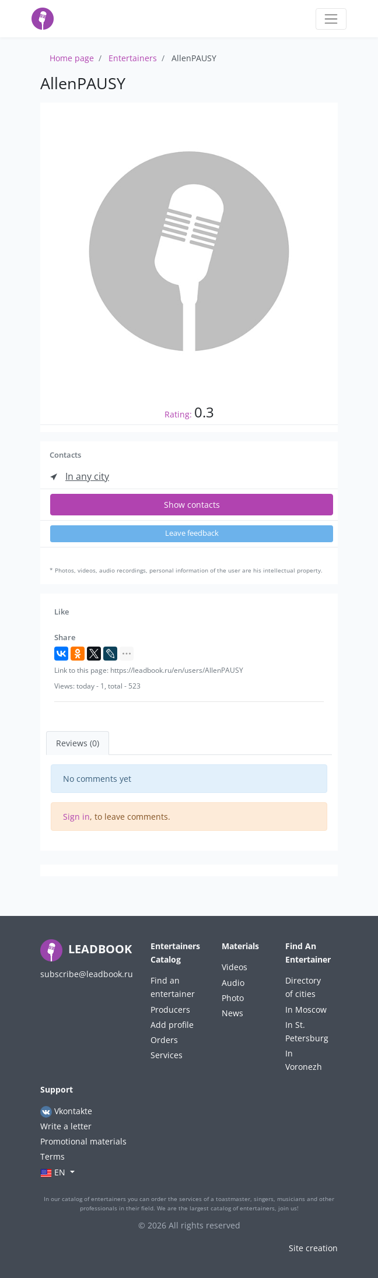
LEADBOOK (86, 949)
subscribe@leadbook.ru (86, 973)
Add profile (172, 1024)
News (232, 1013)
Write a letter (66, 1126)
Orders (164, 1039)
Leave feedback (192, 533)
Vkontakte (66, 1111)
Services (166, 1055)
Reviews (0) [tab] (77, 743)
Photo (233, 997)
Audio (233, 982)
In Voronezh (303, 1060)
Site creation (313, 1248)
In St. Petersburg (306, 1031)
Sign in (76, 816)
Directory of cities (303, 987)
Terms (52, 1156)
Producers (170, 1009)
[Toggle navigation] (331, 19)
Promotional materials (83, 1141)
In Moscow (306, 1009)
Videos (234, 966)
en (54, 1173)
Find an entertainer (172, 987)
